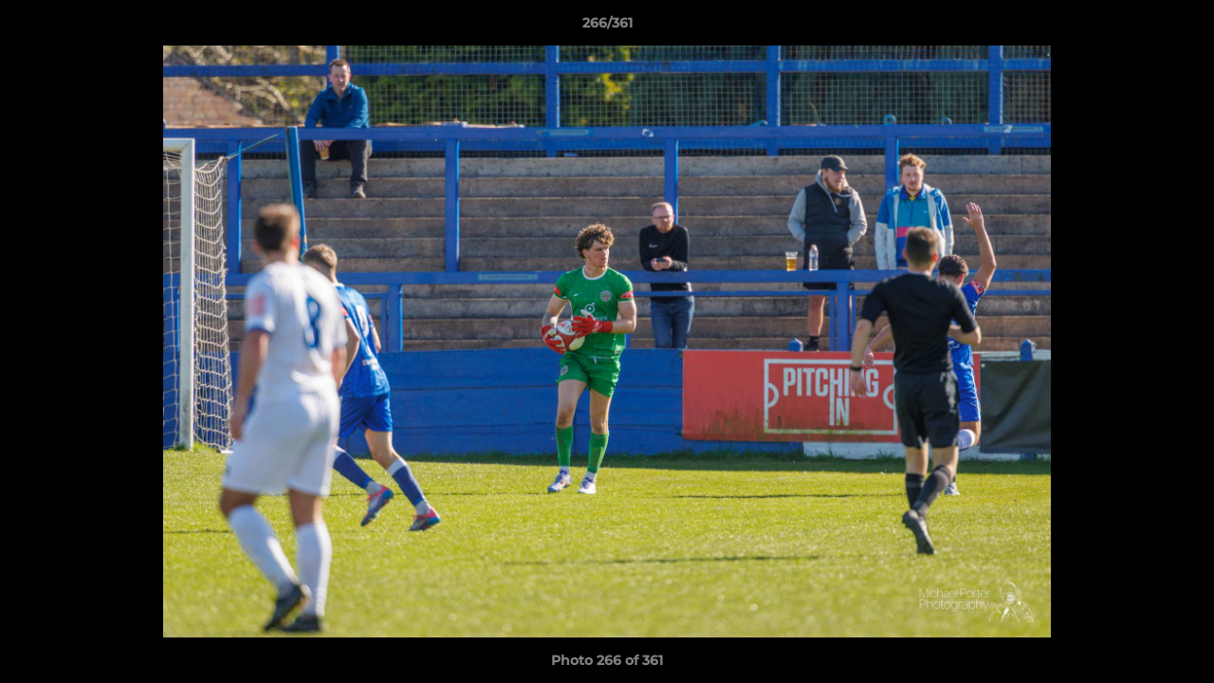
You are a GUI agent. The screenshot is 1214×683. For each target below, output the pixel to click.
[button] (1179, 27)
